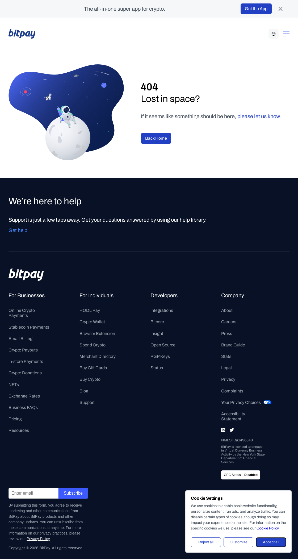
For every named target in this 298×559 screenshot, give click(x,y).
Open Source (162, 345)
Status (156, 368)
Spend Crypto (92, 345)
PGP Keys (160, 356)
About (227, 310)
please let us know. (259, 116)
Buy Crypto (89, 379)
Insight (156, 333)
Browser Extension (97, 333)
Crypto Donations (25, 373)
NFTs (14, 384)
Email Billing (20, 338)
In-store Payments (26, 361)
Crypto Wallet (92, 322)
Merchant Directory (97, 356)
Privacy (228, 379)
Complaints (232, 391)
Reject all (205, 542)
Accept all (271, 542)
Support (87, 402)
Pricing (15, 419)
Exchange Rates (24, 396)
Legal (226, 368)
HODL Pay (89, 310)
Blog (83, 391)
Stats (226, 356)
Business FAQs (23, 407)
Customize (238, 542)
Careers (228, 322)
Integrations (161, 310)
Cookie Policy (268, 528)
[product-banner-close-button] (280, 8)
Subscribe (73, 493)
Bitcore (157, 322)
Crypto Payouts (23, 350)
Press (226, 333)
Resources (19, 430)
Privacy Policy (38, 539)
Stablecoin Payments (29, 327)
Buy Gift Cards (93, 368)
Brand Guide (233, 345)
